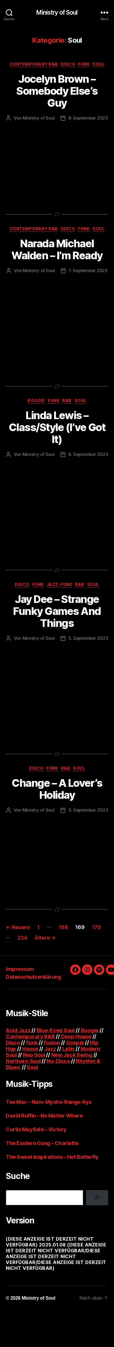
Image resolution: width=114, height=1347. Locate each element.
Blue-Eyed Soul (56, 1030)
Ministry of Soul (56, 12)
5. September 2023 (88, 638)
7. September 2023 (88, 270)
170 (96, 927)
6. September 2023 (88, 454)
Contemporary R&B (34, 64)
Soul (98, 64)
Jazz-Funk (59, 584)
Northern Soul (23, 1061)
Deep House (76, 1036)
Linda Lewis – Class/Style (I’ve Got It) (57, 427)
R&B (67, 400)
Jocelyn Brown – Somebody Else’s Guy (57, 90)
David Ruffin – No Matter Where (44, 1116)
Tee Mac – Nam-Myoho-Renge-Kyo (49, 1102)
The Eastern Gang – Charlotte (42, 1143)
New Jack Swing (71, 1055)
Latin (68, 1049)
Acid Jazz (18, 1030)
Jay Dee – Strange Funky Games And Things (57, 611)
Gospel (75, 1043)
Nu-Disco (58, 1061)
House (30, 1049)
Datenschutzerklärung (33, 977)
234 (22, 938)
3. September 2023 (88, 810)
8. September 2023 (88, 118)
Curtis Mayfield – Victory (36, 1129)
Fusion (52, 1043)
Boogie (36, 400)
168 (63, 927)
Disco (68, 64)
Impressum (20, 969)
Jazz (50, 1049)
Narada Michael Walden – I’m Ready (56, 249)
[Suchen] (97, 1197)
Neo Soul (34, 1055)
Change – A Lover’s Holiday (57, 789)
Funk (84, 64)
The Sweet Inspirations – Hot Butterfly (52, 1157)
